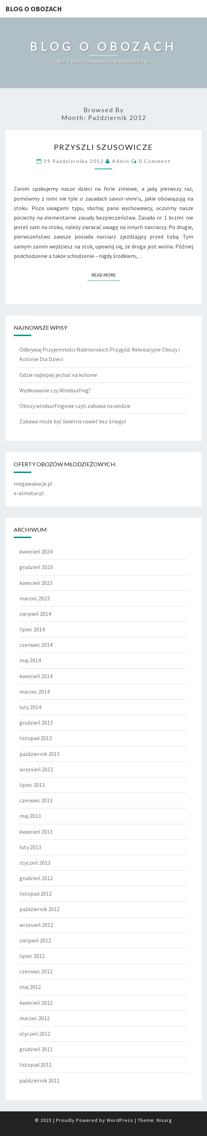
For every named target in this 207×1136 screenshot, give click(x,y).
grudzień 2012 (36, 878)
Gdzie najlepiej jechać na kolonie (58, 374)
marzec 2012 (34, 1018)
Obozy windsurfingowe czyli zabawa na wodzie (75, 405)
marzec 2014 (34, 691)
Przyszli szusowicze (103, 147)
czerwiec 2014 (35, 644)
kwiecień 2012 (35, 1002)
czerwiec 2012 (35, 971)
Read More (106, 274)
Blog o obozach (33, 8)
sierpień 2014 (35, 613)
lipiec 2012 (32, 955)
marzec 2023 (34, 598)
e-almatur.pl (29, 493)
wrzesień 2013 (36, 769)
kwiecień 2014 (35, 676)
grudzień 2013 (36, 722)
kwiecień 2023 (35, 582)
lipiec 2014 (32, 629)
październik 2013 (39, 753)
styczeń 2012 (34, 1033)
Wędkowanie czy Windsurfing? (55, 390)
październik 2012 (39, 909)
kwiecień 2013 (35, 831)
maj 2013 (30, 815)
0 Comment (155, 161)
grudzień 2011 (36, 1049)
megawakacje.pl (33, 483)
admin (121, 161)
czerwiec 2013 (35, 800)
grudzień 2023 (36, 566)
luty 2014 (30, 707)
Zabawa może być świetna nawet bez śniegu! (72, 421)
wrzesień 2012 (36, 924)
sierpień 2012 (35, 940)
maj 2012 (30, 986)
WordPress (120, 1120)
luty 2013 (30, 847)
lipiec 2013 (32, 784)
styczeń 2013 (34, 862)
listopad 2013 (35, 737)
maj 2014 (30, 660)
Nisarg (164, 1120)
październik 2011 (39, 1080)
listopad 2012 (35, 893)
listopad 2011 (35, 1064)
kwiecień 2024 (35, 551)
